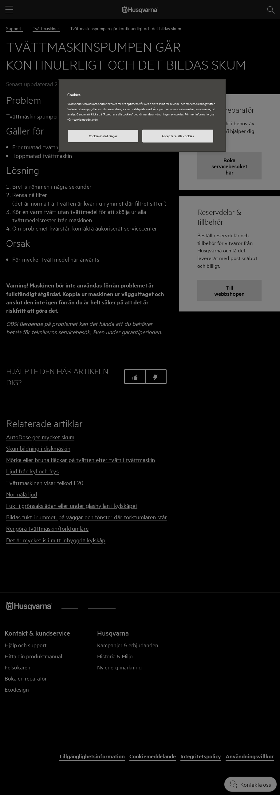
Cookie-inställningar (103, 135)
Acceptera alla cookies (178, 135)
